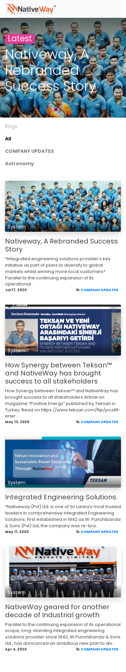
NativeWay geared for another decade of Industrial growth (57, 611)
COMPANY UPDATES (99, 290)
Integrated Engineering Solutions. (61, 497)
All (8, 138)
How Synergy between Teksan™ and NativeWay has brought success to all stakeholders (58, 373)
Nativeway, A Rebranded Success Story (61, 245)
